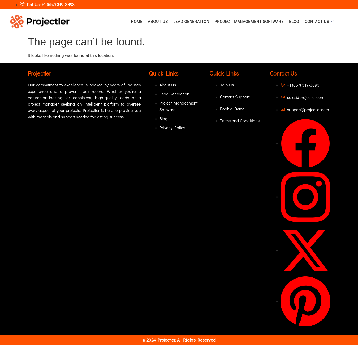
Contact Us (319, 21)
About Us (158, 21)
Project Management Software (249, 21)
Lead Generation (192, 21)
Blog (294, 21)
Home (137, 21)
